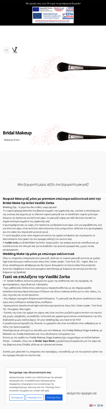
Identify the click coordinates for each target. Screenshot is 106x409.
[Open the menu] (6, 50)
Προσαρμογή (17, 397)
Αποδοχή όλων (54, 397)
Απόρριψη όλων (34, 397)
